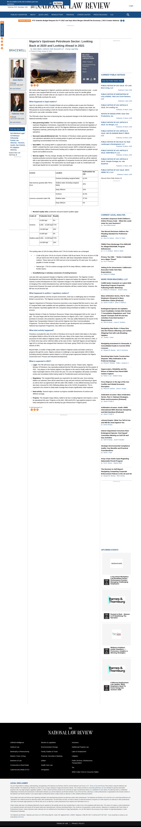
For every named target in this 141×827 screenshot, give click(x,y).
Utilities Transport (87, 62)
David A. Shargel (121, 388)
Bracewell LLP (59, 49)
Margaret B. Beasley (109, 350)
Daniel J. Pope (107, 452)
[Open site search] (128, 15)
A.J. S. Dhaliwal (108, 251)
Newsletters (57, 15)
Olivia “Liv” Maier (120, 238)
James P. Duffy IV (108, 302)
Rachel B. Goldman (109, 388)
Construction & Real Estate (19, 765)
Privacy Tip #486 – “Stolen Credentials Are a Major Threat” (116, 258)
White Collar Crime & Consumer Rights (85, 772)
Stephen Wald (117, 463)
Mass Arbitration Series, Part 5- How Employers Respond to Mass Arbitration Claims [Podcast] (115, 298)
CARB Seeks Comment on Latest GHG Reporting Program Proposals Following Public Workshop (116, 285)
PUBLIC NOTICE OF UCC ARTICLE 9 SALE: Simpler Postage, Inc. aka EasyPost (114, 161)
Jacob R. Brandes (119, 440)
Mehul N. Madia (118, 251)
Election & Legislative (48, 742)
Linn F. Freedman (108, 261)
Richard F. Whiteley (109, 363)
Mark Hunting (121, 476)
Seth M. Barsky (107, 322)
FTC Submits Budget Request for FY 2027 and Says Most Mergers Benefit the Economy (83, 20)
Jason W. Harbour (108, 238)
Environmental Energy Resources (88, 65)
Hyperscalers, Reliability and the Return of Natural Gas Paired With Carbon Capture (114, 371)
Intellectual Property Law (80, 747)
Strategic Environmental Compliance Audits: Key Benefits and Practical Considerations (115, 448)
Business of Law (16, 760)
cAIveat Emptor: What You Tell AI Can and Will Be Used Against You (116, 421)
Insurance (75, 742)
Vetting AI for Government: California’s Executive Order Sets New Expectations (116, 270)
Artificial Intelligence (17, 742)
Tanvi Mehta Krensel (109, 225)
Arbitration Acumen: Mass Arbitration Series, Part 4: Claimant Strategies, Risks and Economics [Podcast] (115, 397)
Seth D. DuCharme (122, 350)
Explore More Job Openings (14, 154)
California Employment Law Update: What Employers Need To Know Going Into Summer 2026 (119, 686)
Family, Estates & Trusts (49, 751)
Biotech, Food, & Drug (18, 756)
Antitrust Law (14, 747)
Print (84, 79)
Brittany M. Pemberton (110, 290)
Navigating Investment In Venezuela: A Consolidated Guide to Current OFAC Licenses (116, 346)
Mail (88, 79)
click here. (21, 817)
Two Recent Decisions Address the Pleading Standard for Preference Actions (114, 233)
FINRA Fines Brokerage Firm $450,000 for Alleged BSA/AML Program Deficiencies (116, 246)
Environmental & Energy (49, 747)
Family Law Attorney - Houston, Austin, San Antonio (17, 143)
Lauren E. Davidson (119, 322)
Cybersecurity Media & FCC (20, 770)
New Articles (2, 30)
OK (50, 3)
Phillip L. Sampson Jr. (122, 363)
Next (123, 20)
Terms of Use (94, 786)
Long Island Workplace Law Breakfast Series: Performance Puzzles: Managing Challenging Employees (119, 580)
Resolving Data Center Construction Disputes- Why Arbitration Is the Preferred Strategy (115, 358)
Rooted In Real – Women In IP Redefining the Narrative (120, 616)
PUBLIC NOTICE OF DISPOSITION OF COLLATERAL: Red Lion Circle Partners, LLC (116, 96)
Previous (121, 20)
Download (91, 79)
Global (84, 69)
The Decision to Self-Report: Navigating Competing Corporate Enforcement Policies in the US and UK (116, 471)
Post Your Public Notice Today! (112, 81)
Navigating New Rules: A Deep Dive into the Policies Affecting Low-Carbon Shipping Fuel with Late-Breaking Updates (116, 331)
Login (131, 6)
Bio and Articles (15, 88)
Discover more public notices (110, 178)
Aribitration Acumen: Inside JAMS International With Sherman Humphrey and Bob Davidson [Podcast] (116, 409)
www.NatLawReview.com (96, 788)
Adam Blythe (18, 80)
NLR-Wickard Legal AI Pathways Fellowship (17, 135)
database (53, 788)
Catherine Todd (18, 114)
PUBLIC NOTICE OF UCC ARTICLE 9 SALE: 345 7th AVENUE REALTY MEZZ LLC (115, 133)
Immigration (45, 770)
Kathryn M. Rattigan (109, 274)
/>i (94, 79)
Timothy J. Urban (108, 337)
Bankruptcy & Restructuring (19, 751)
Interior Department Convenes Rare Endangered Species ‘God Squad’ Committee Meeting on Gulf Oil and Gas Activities (115, 434)
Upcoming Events (109, 550)
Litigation (75, 756)
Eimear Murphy (107, 424)
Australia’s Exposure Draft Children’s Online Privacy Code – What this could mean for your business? (116, 221)
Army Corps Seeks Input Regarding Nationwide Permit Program (115, 460)
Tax (73, 767)
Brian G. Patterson (120, 302)
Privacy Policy (104, 786)
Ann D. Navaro (107, 463)
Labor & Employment (79, 751)
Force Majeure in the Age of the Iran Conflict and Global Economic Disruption (115, 384)
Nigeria (84, 72)
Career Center (83, 15)
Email (14, 83)
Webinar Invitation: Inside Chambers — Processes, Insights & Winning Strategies (119, 650)
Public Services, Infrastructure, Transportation (82, 762)
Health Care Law (47, 765)
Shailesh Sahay (122, 290)
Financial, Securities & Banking (51, 756)
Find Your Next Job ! (17, 129)
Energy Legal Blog (71, 49)
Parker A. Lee (107, 376)
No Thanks (58, 3)
